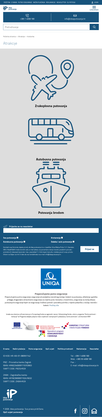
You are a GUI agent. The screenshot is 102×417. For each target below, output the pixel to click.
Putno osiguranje (25, 2)
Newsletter (61, 2)
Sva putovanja (10, 237)
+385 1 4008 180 (27, 17)
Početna (7, 2)
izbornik (94, 8)
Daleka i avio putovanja (62, 241)
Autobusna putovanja (14, 241)
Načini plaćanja (39, 2)
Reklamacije (51, 2)
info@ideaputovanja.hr (75, 17)
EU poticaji (71, 2)
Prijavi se (89, 249)
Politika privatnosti (65, 349)
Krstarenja (57, 237)
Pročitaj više (54, 305)
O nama (14, 2)
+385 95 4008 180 (84, 359)
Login (94, 2)
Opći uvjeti (50, 349)
